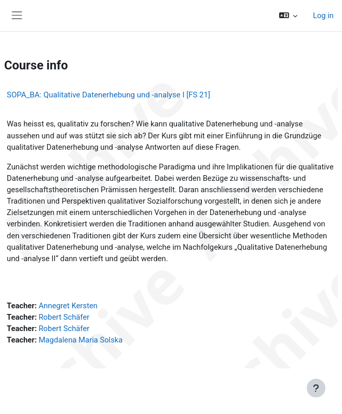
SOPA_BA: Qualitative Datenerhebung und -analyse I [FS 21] (108, 94)
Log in (323, 15)
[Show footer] (316, 388)
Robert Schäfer (63, 317)
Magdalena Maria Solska (80, 340)
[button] (288, 15)
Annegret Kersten (67, 305)
